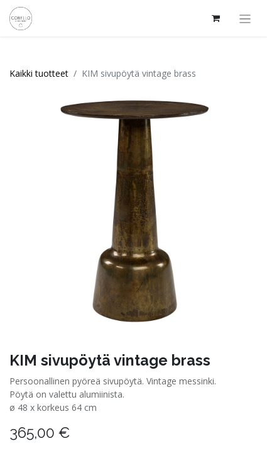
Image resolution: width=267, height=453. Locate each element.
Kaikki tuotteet (38, 73)
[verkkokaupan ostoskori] (216, 18)
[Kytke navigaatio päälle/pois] (245, 18)
